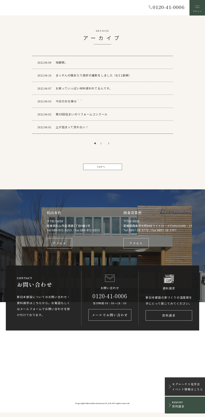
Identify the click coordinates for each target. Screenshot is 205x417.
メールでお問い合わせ (110, 319)
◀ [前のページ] (94, 145)
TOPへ (103, 169)
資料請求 (169, 319)
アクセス (59, 246)
